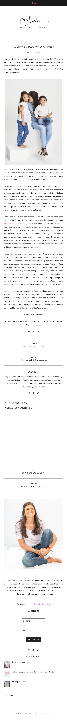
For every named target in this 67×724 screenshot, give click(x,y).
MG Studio (46, 714)
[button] (33, 3)
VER (54, 59)
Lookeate (38, 59)
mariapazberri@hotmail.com (38, 604)
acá (24, 321)
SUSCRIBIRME (33, 639)
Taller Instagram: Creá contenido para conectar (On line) (35, 672)
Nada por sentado (20, 681)
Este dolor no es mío (21, 662)
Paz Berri (26, 714)
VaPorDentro (36, 52)
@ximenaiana (10, 223)
